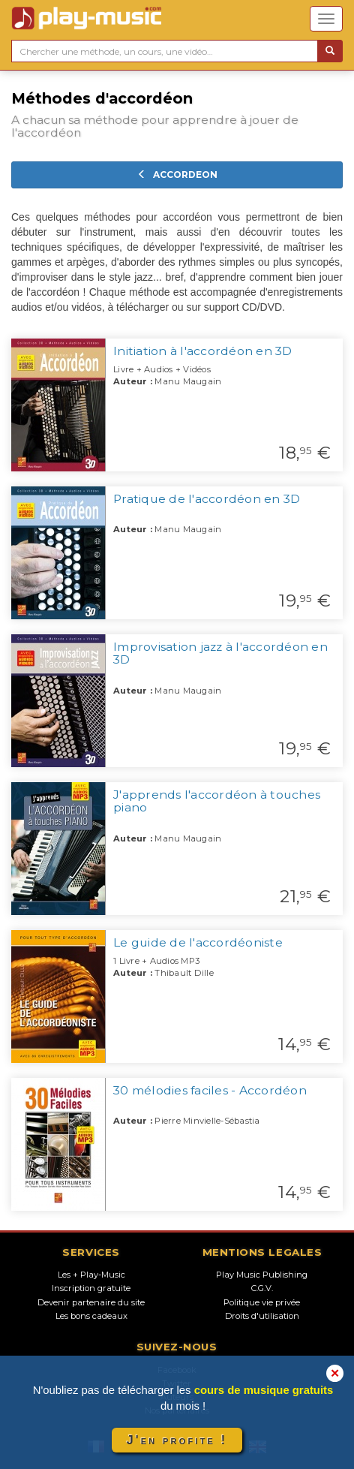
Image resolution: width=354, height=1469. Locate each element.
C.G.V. (262, 1288)
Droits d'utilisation (262, 1316)
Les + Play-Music (91, 1274)
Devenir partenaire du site (91, 1302)
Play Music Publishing (262, 1274)
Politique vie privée (262, 1302)
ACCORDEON (177, 174)
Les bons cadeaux (92, 1316)
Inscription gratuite (91, 1288)
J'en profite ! (177, 1440)
